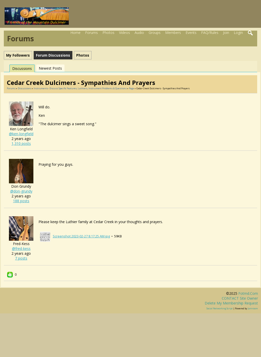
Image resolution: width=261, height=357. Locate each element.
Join (226, 32)
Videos (124, 32)
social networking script (219, 308)
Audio (139, 32)
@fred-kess (21, 248)
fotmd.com (248, 293)
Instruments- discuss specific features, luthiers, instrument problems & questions (80, 88)
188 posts (21, 200)
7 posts (21, 258)
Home (75, 32)
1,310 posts (21, 143)
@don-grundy (21, 191)
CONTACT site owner (240, 298)
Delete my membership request (231, 303)
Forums (91, 32)
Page (132, 88)
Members (173, 32)
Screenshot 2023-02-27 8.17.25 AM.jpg (81, 236)
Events (191, 32)
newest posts (50, 68)
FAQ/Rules (209, 32)
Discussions (22, 68)
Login (238, 32)
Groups (155, 32)
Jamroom (253, 308)
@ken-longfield (21, 133)
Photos (108, 32)
